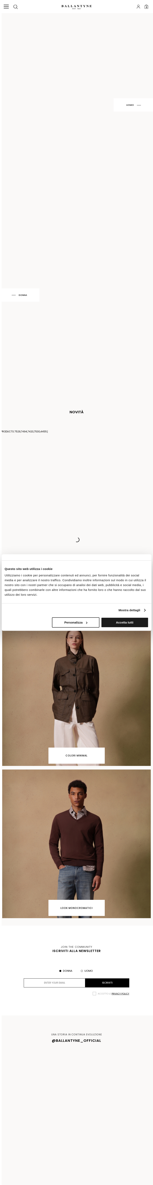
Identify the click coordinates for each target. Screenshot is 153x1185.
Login (138, 6)
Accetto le (113, 993)
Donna (67, 971)
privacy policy (120, 993)
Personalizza (75, 622)
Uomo (88, 971)
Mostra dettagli (129, 610)
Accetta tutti (124, 622)
